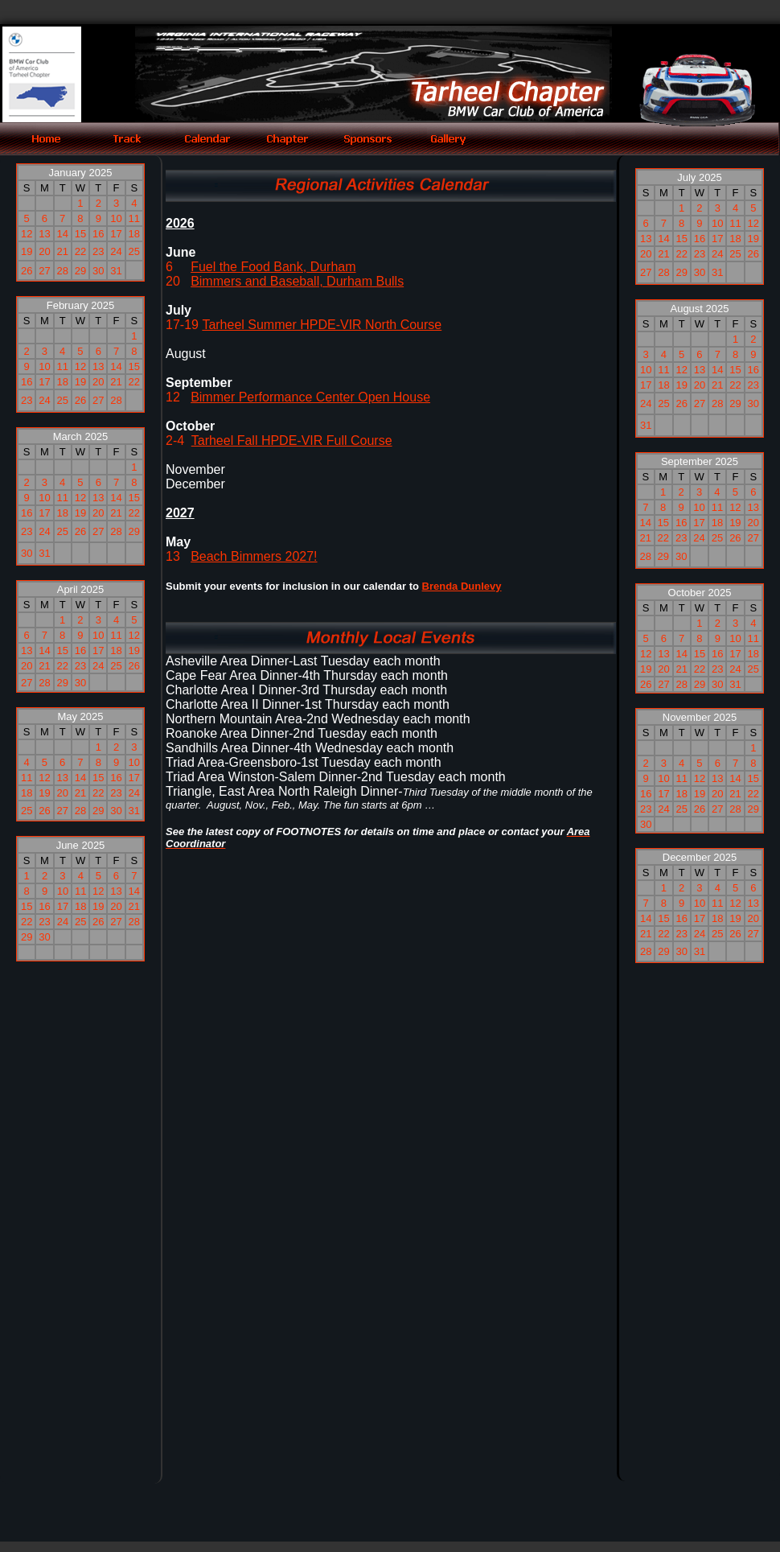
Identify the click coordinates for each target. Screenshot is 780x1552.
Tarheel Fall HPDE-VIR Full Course (291, 440)
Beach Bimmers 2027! (254, 556)
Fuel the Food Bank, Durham (273, 267)
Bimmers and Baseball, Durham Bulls (297, 281)
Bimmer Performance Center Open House (310, 397)
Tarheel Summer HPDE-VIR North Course (321, 324)
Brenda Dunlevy (462, 586)
